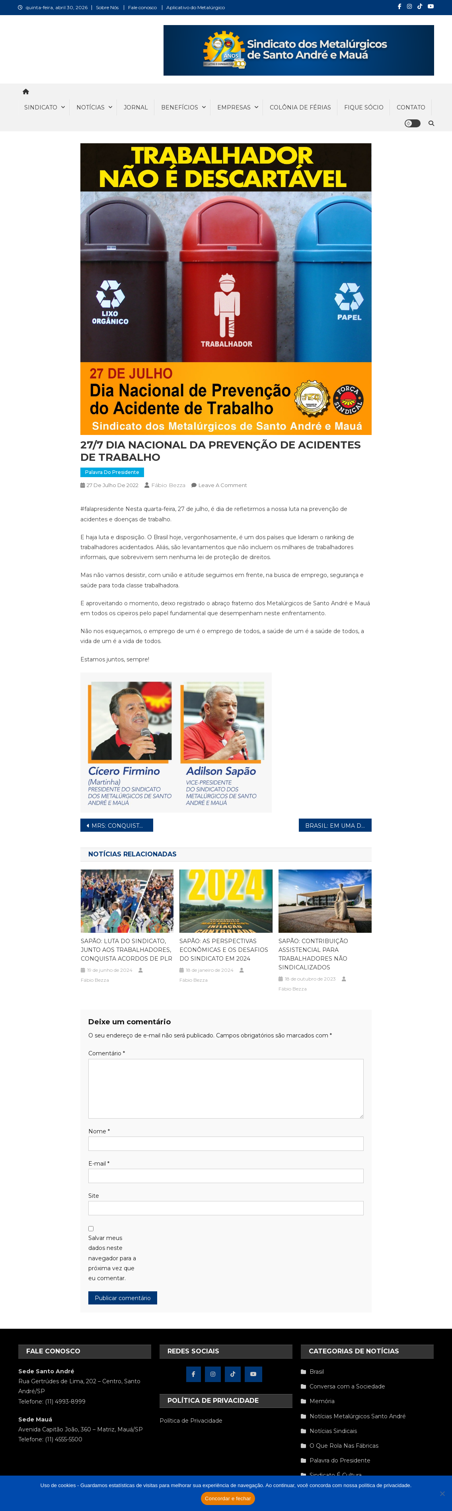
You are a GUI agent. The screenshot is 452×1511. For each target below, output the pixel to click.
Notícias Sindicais (333, 1431)
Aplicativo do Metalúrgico (195, 7)
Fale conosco (142, 7)
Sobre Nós (107, 7)
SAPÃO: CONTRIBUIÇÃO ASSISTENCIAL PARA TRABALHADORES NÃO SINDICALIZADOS (313, 954)
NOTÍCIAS (90, 107)
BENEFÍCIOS (179, 107)
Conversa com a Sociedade (347, 1386)
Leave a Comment (223, 485)
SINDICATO (40, 107)
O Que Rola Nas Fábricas (344, 1445)
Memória (322, 1401)
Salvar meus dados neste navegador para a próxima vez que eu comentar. (112, 1258)
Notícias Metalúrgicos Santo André (358, 1416)
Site (93, 1195)
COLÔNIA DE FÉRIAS (300, 107)
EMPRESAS (234, 107)
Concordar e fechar (228, 1498)
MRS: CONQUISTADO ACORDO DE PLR (122, 825)
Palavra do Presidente (112, 472)
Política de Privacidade (191, 1420)
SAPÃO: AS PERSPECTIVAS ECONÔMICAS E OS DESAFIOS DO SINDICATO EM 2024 (223, 950)
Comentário (106, 1053)
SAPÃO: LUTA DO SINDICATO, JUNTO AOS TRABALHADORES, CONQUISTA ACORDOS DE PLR (126, 950)
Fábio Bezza (168, 485)
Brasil (317, 1371)
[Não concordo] (442, 1493)
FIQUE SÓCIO (364, 107)
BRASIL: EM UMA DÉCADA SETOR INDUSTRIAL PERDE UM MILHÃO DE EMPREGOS (338, 825)
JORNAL (136, 107)
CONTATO (411, 107)
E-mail (98, 1163)
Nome (99, 1131)
